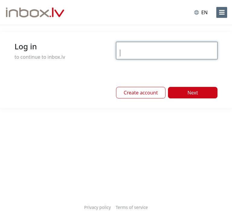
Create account (141, 92)
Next (192, 92)
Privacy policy (97, 207)
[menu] (221, 12)
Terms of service (132, 207)
